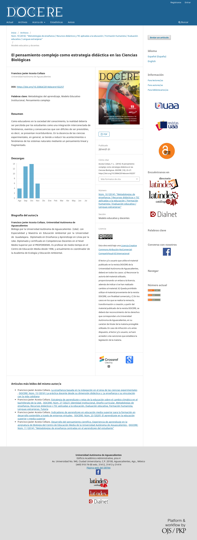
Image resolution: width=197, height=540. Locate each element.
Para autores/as (155, 85)
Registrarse (175, 2)
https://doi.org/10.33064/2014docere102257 (40, 86)
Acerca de (37, 22)
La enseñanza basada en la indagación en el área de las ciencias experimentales (94, 390)
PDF (105, 134)
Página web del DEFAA (98, 467)
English (152, 61)
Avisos (71, 22)
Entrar (188, 2)
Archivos (22, 22)
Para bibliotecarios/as (158, 89)
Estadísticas (56, 22)
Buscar (183, 22)
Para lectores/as (155, 80)
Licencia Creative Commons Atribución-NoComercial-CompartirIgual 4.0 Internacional (118, 249)
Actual (10, 22)
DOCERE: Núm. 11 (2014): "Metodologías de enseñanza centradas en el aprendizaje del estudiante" (78, 426)
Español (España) (157, 56)
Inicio (13, 32)
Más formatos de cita (111, 179)
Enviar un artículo (159, 37)
